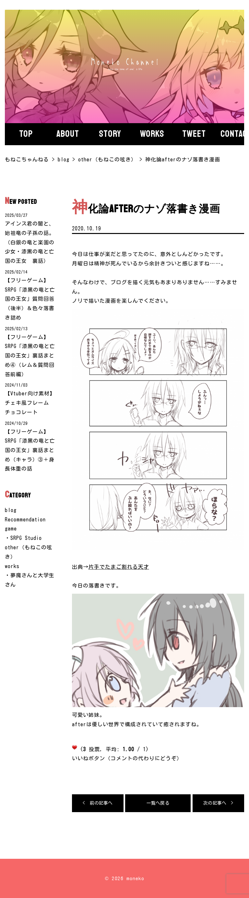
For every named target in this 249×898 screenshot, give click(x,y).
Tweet (194, 134)
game (11, 529)
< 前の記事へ (98, 803)
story (110, 134)
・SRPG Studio (23, 538)
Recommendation (25, 519)
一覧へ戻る (158, 803)
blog (11, 510)
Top (26, 134)
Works (152, 134)
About (67, 134)
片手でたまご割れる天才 (119, 566)
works (12, 566)
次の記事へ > (218, 803)
